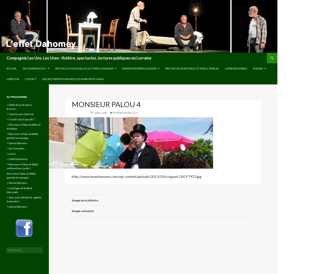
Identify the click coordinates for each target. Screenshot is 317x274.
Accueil (12, 68)
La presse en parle (236, 68)
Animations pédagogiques (139, 68)
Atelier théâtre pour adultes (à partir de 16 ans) (73, 79)
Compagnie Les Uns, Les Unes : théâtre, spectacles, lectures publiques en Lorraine (79, 58)
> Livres (11, 153)
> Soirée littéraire (17, 143)
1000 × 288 (100, 112)
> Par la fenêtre (15, 148)
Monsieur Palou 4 (125, 112)
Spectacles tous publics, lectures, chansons (84, 68)
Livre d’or (13, 79)
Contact (31, 79)
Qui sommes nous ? (34, 68)
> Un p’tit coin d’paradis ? (21, 119)
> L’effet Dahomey (17, 159)
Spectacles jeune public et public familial (192, 68)
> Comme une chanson (20, 114)
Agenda (258, 68)
